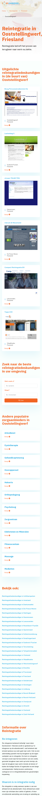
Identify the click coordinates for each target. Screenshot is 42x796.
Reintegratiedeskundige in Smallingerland (19, 638)
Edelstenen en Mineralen (17, 531)
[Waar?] (21, 395)
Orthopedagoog (12, 494)
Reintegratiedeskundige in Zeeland (16, 710)
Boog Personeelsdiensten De (16, 89)
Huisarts (9, 482)
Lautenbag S (9, 133)
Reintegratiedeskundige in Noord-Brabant (18, 693)
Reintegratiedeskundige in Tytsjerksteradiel (19, 651)
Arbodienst (10, 433)
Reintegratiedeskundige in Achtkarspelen (18, 596)
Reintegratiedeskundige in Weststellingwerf (20, 664)
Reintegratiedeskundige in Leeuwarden (17, 621)
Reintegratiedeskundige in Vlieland (16, 655)
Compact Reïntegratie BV (15, 267)
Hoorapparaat (11, 470)
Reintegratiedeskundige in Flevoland (16, 672)
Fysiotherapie (11, 445)
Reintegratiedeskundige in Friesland (16, 676)
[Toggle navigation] (36, 5)
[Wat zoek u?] (21, 386)
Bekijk (7, 125)
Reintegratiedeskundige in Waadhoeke (17, 659)
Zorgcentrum (11, 519)
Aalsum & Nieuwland (13, 223)
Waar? (7, 390)
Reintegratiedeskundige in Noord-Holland (18, 697)
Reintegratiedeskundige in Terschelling (17, 647)
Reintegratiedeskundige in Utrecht (15, 706)
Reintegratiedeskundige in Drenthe (16, 668)
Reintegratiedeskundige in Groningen (16, 685)
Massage (9, 556)
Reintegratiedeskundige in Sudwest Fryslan (19, 642)
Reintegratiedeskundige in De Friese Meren (19, 609)
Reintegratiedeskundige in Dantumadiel (17, 604)
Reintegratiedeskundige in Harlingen (16, 613)
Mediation (9, 568)
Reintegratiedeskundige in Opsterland (17, 630)
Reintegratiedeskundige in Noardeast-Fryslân (20, 626)
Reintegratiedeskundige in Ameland (16, 600)
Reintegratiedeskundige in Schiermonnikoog (19, 634)
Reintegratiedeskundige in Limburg (16, 689)
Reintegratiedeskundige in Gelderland (17, 681)
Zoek (21, 400)
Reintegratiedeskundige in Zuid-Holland (18, 714)
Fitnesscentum (12, 544)
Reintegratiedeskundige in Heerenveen (17, 617)
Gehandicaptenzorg (14, 457)
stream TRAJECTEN (12, 178)
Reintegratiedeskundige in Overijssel (16, 702)
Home (4, 11)
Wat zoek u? (9, 381)
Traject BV (9, 312)
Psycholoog (10, 507)
